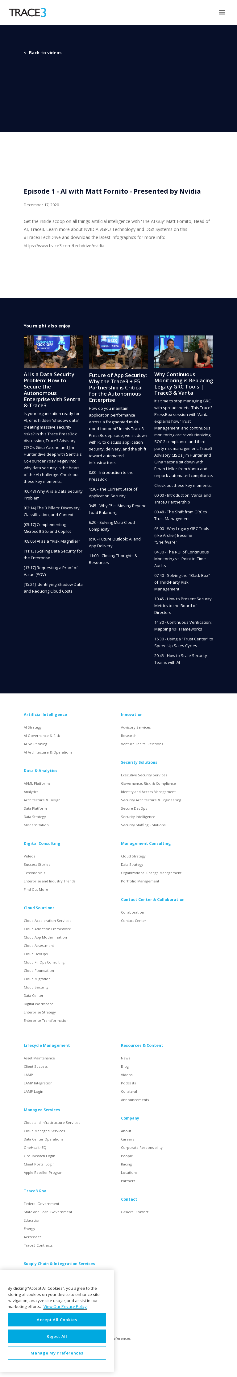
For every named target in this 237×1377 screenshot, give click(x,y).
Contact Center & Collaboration (153, 899)
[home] (27, 12)
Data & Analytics (40, 770)
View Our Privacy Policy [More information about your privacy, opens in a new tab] (65, 1306)
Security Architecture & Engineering (151, 800)
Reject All (57, 1336)
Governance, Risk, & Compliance (148, 783)
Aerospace (33, 1237)
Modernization (36, 825)
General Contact (134, 1212)
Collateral (129, 1091)
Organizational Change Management (151, 872)
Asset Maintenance (39, 1058)
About (126, 1130)
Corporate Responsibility (142, 1147)
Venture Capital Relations (142, 744)
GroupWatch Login (39, 1155)
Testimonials (34, 872)
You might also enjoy (47, 326)
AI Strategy (33, 727)
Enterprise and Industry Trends (49, 881)
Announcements (135, 1099)
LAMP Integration (38, 1083)
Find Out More (36, 889)
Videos (29, 856)
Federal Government (41, 1203)
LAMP (28, 1074)
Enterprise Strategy (40, 1012)
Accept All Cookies (57, 1319)
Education (32, 1220)
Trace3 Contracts (38, 1245)
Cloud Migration (37, 978)
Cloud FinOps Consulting (44, 962)
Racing (126, 1164)
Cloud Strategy (133, 856)
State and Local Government (48, 1212)
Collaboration (132, 912)
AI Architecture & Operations (48, 752)
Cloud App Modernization (45, 937)
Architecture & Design (42, 800)
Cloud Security (36, 987)
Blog (125, 1066)
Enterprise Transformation (46, 1020)
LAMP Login (33, 1091)
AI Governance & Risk (42, 735)
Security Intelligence (138, 816)
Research (128, 735)
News (125, 1058)
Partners (128, 1180)
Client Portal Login (39, 1164)
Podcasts (128, 1083)
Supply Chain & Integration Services (59, 1263)
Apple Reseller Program (44, 1172)
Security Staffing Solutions (143, 825)
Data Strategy (35, 816)
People (127, 1155)
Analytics (31, 791)
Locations (129, 1172)
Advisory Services (136, 727)
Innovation (132, 714)
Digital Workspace (38, 1003)
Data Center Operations (43, 1139)
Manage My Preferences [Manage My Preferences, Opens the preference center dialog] (57, 1353)
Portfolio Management (140, 881)
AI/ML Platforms (37, 783)
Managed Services (42, 1109)
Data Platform (35, 808)
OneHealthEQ (35, 1147)
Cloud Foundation (39, 970)
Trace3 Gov (35, 1191)
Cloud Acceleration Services (47, 920)
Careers (127, 1139)
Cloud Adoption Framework (47, 929)
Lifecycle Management (47, 1045)
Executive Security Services (144, 775)
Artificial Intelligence (45, 714)
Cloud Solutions (39, 907)
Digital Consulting (42, 843)
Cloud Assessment (39, 945)
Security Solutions (139, 762)
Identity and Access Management (148, 791)
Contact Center (133, 920)
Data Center (34, 995)
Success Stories (37, 864)
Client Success (36, 1066)
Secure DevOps (134, 808)
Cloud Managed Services (44, 1130)
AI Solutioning (35, 744)
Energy (29, 1228)
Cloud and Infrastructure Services (52, 1122)
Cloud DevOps (36, 954)
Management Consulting (146, 843)
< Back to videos (43, 52)
